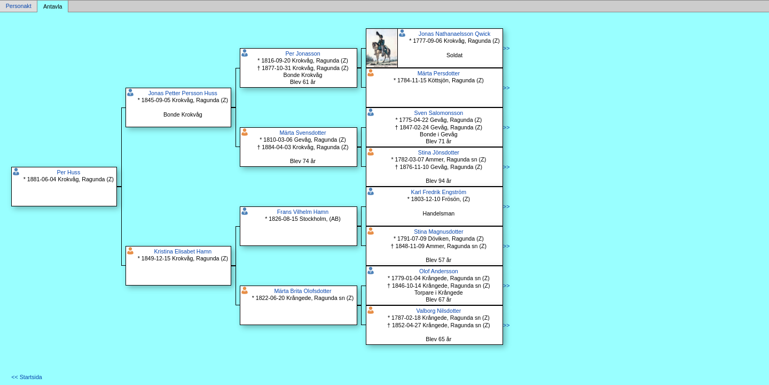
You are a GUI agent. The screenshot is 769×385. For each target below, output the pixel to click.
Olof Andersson (438, 271)
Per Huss (68, 172)
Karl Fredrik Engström (439, 192)
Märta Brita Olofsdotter (302, 291)
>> (506, 48)
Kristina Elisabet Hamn (182, 251)
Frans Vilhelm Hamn (302, 212)
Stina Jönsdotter (438, 152)
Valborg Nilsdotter (438, 310)
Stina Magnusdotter (438, 231)
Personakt (19, 6)
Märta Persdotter (439, 73)
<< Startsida (26, 377)
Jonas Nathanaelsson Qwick (454, 33)
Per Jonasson (302, 53)
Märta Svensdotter (302, 132)
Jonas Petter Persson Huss (182, 93)
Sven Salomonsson (438, 113)
